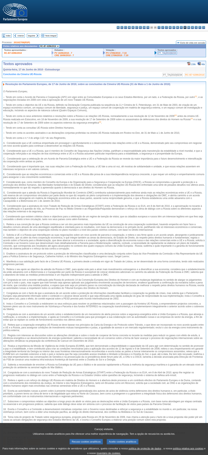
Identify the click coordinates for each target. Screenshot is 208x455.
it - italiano (159, 27)
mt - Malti (173, 27)
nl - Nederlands (177, 27)
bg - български (118, 27)
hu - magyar (170, 27)
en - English (144, 27)
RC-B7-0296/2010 (13, 53)
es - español (121, 27)
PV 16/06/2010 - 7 (63, 53)
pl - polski (181, 27)
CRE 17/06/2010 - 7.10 (117, 55)
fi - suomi (199, 27)
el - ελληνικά (140, 27)
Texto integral (50, 36)
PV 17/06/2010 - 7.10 (116, 53)
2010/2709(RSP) (22, 42)
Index (8, 36)
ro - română (188, 27)
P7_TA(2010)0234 (167, 53)
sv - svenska (203, 27)
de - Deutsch (133, 27)
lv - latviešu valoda (162, 27)
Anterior (20, 36)
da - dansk (129, 27)
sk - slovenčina (192, 27)
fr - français (147, 27)
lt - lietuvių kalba (166, 27)
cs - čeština (125, 27)
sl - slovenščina (196, 27)
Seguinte (31, 36)
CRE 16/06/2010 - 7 (64, 55)
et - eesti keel (136, 27)
